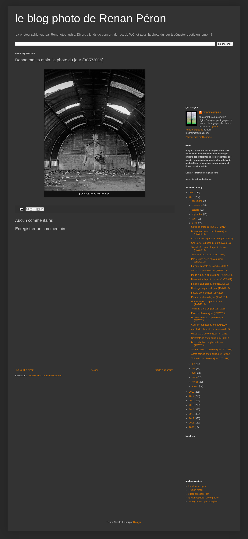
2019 (192, 197)
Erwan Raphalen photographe (203, 497)
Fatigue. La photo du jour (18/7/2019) (210, 284)
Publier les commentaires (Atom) (45, 375)
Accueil (94, 370)
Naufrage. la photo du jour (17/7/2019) (210, 288)
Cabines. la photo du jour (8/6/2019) (209, 324)
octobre (196, 210)
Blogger (137, 522)
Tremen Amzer (195, 490)
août (194, 218)
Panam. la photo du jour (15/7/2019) (209, 297)
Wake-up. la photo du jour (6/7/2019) (209, 333)
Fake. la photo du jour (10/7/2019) (208, 313)
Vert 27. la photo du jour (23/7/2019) (209, 270)
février (195, 381)
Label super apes (197, 486)
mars (194, 377)
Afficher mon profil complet (199, 137)
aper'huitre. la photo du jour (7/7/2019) (210, 329)
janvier (195, 386)
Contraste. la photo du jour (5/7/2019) (210, 338)
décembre (197, 201)
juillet (195, 223)
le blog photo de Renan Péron (90, 18)
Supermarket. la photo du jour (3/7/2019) (211, 349)
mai (194, 368)
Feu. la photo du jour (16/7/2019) (207, 292)
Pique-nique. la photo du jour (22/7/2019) (211, 275)
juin (194, 364)
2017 (192, 396)
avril (194, 373)
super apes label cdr (198, 494)
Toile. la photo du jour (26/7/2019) (208, 254)
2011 (192, 422)
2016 (192, 400)
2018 (192, 392)
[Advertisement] (209, 76)
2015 (192, 405)
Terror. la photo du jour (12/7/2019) (208, 308)
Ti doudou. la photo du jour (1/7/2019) (210, 358)
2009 (192, 427)
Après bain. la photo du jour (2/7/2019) (210, 354)
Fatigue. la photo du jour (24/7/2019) (209, 266)
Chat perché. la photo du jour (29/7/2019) (212, 238)
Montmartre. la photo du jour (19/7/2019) (211, 279)
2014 (192, 409)
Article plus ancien (164, 370)
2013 (192, 414)
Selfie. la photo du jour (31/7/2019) (208, 227)
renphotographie (212, 112)
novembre (197, 205)
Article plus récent (25, 370)
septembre (197, 214)
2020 (192, 192)
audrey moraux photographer (203, 501)
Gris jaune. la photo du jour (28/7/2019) (211, 243)
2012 (192, 418)
